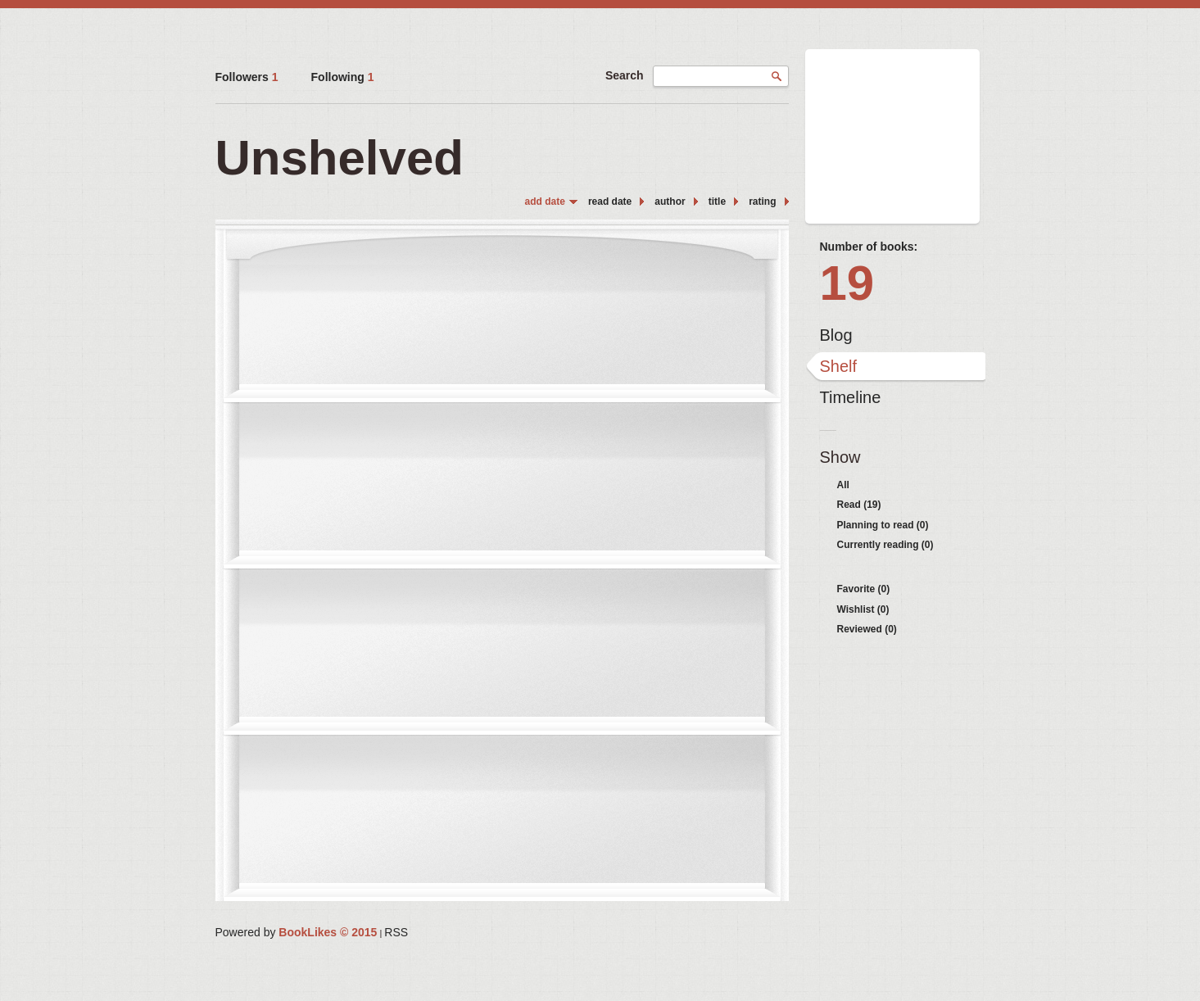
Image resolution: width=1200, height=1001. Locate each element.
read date (610, 201)
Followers (246, 77)
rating (762, 201)
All (843, 485)
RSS (396, 932)
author (669, 201)
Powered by (296, 932)
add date (545, 201)
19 (847, 283)
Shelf (839, 366)
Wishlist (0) (863, 609)
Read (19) (859, 504)
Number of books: (869, 246)
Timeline (850, 397)
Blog (836, 335)
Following (342, 77)
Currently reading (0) (885, 544)
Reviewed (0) (867, 629)
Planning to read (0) (883, 525)
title (717, 201)
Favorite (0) (863, 589)
